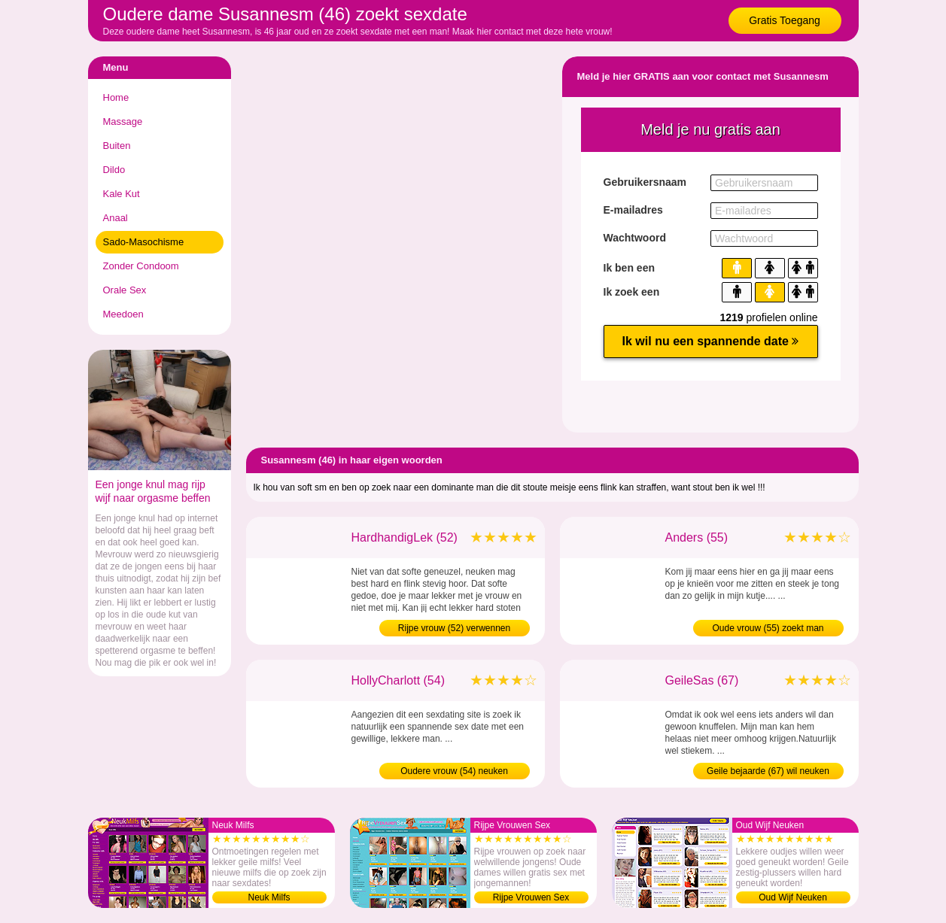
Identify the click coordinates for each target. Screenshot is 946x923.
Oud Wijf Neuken (793, 897)
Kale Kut (121, 193)
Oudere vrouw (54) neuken (454, 771)
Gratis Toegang (784, 20)
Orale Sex (125, 290)
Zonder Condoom (141, 266)
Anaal (115, 217)
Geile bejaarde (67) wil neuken (768, 771)
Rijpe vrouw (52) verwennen (454, 628)
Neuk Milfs (269, 897)
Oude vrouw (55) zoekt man (767, 628)
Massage (123, 121)
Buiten (117, 145)
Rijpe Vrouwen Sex (531, 897)
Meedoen (123, 314)
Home (116, 97)
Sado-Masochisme (143, 241)
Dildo (114, 169)
